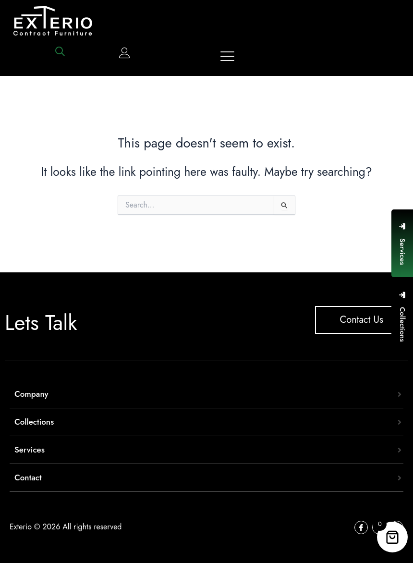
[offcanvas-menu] (227, 56)
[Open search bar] (60, 51)
